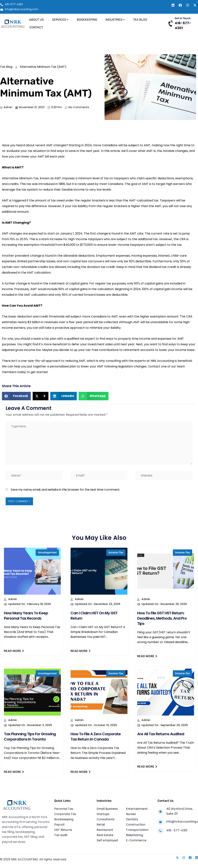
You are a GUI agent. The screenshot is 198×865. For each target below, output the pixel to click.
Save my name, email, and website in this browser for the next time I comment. (65, 489)
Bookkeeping (87, 19)
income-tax (115, 552)
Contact (36, 27)
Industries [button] (115, 19)
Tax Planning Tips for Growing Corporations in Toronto (30, 736)
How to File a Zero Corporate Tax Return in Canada (96, 736)
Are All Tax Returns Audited (160, 734)
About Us (36, 19)
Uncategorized (47, 552)
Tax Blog (140, 19)
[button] (16, 396)
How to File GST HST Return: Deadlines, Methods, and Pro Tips (162, 618)
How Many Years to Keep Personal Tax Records (26, 615)
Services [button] (60, 19)
